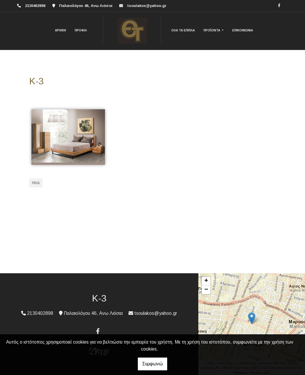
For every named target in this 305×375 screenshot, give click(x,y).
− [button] (206, 289)
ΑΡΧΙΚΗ (60, 30)
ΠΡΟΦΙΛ (81, 30)
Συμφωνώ (152, 363)
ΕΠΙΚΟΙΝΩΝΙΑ (242, 30)
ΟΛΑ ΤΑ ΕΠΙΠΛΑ (183, 30)
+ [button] (206, 281)
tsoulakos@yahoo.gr (147, 5)
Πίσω (36, 183)
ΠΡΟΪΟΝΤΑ (212, 30)
